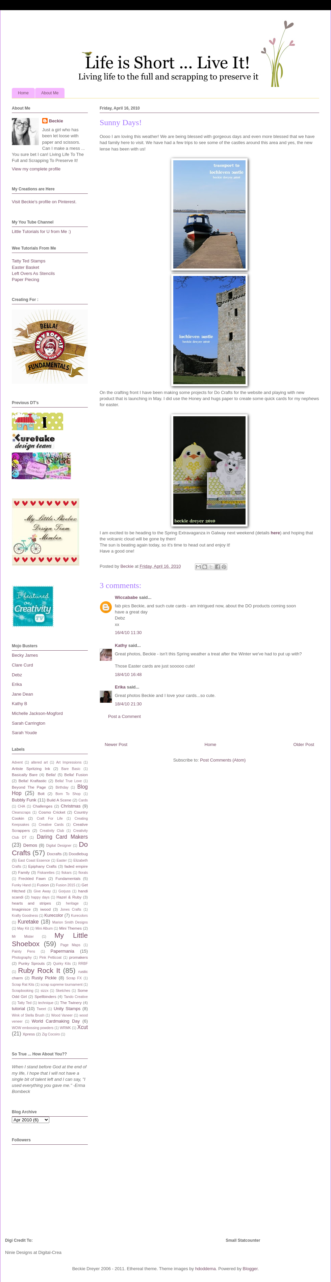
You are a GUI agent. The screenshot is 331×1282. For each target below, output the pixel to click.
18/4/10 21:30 (128, 703)
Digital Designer (58, 845)
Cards (83, 800)
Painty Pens (23, 951)
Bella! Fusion (76, 774)
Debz (17, 674)
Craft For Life (50, 818)
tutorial (18, 1008)
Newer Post (116, 744)
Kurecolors (79, 915)
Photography (22, 957)
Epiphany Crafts (42, 866)
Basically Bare (24, 774)
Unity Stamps (67, 1008)
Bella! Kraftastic (33, 780)
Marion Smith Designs (70, 922)
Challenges (42, 806)
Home (23, 93)
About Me (49, 93)
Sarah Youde (24, 732)
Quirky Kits (62, 963)
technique (45, 1003)
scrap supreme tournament (61, 984)
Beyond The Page (29, 787)
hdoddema (205, 1268)
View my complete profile (36, 168)
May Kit (23, 928)
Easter (62, 860)
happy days (40, 897)
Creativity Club (52, 831)
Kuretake (28, 922)
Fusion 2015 (65, 885)
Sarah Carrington (28, 723)
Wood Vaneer (61, 1015)
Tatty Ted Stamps (28, 260)
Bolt (41, 793)
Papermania (62, 951)
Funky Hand (21, 885)
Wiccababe (126, 597)
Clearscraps (21, 812)
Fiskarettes (46, 873)
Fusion (43, 885)
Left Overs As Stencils (33, 273)
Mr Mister (23, 936)
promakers (78, 957)
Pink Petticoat (51, 957)
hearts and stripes (31, 903)
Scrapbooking (22, 991)
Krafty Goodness (25, 915)
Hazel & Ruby (68, 897)
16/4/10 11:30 (128, 632)
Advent (17, 762)
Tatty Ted (24, 1003)
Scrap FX (74, 978)
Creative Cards (51, 824)
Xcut (82, 1027)
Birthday (62, 787)
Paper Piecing (25, 279)
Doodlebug (78, 854)
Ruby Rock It (39, 970)
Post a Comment (124, 716)
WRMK (65, 1028)
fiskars (66, 873)
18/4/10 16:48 (128, 674)
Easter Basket (25, 267)
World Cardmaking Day (56, 1021)
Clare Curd (22, 665)
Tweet (41, 1009)
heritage (72, 903)
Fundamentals (67, 878)
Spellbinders (45, 996)
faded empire (76, 866)
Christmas (71, 806)
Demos (30, 845)
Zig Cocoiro (51, 1034)
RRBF (83, 963)
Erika (120, 687)
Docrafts (54, 854)
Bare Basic (71, 769)
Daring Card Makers (62, 837)
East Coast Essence (34, 860)
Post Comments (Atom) (223, 760)
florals (83, 873)
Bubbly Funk (24, 799)
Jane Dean (22, 694)
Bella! (51, 774)
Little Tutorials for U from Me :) (41, 231)
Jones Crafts (70, 909)
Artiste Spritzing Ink (31, 768)
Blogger (250, 1268)
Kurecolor (53, 915)
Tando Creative (76, 997)
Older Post (304, 744)
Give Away (42, 891)
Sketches (63, 991)
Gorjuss (64, 891)
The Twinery (71, 1002)
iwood (45, 909)
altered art (39, 762)
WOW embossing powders (32, 1028)
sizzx (44, 991)
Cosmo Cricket (52, 812)
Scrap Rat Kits (23, 984)
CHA (21, 806)
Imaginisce (21, 909)
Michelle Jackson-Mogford (37, 713)
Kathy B (19, 703)
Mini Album (44, 928)
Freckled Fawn (32, 878)
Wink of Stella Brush (28, 1015)
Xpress (29, 1034)
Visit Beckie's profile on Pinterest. (44, 201)
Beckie (56, 120)
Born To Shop (67, 794)
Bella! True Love (68, 781)
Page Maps (70, 945)
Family (24, 872)
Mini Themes (70, 928)
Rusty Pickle (43, 977)
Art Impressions (68, 762)
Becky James (25, 655)
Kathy (121, 645)
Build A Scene (59, 800)
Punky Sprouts (32, 963)
